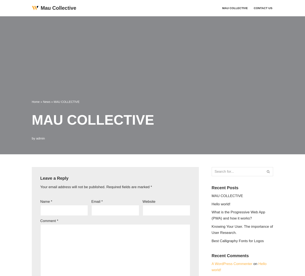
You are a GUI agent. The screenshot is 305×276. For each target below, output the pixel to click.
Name (46, 202)
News (46, 102)
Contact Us (263, 8)
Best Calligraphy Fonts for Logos (238, 241)
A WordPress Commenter (232, 264)
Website (149, 202)
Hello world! (221, 204)
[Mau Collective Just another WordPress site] (54, 8)
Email (97, 202)
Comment (49, 221)
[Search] (238, 171)
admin (40, 138)
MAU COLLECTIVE (235, 8)
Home (36, 102)
